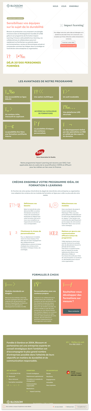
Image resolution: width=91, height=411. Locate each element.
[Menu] (83, 6)
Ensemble (74, 6)
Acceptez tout (81, 406)
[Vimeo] (18, 385)
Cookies (51, 403)
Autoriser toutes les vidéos (68, 45)
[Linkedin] (8, 385)
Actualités (49, 382)
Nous (55, 6)
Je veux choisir (59, 407)
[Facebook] (14, 385)
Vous (63, 6)
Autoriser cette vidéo (68, 42)
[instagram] (11, 385)
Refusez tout (70, 406)
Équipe (48, 373)
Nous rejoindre (51, 385)
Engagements (50, 379)
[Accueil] (14, 6)
